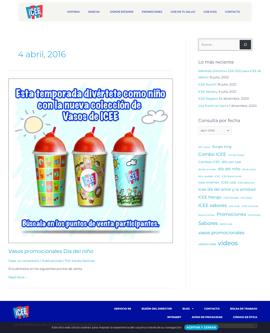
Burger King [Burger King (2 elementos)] (221, 147)
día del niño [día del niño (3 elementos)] (229, 169)
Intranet (174, 317)
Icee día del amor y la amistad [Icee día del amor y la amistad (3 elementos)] (226, 190)
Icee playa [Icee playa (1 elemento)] (246, 198)
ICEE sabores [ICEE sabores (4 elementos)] (212, 206)
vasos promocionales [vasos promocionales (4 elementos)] (221, 233)
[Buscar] (245, 44)
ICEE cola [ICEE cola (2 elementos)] (228, 183)
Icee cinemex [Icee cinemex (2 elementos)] (208, 183)
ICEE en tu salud (183, 11)
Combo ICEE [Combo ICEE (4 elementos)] (212, 155)
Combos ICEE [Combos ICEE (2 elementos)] (209, 162)
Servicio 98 (122, 308)
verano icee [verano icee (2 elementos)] (207, 245)
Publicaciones (54, 261)
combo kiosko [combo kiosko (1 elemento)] (236, 156)
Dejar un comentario (24, 261)
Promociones (152, 11)
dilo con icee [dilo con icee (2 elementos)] (231, 162)
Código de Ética (245, 317)
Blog (188, 309)
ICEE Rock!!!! (208, 84)
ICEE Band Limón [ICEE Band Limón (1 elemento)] (232, 177)
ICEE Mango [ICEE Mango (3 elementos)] (209, 197)
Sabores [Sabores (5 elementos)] (208, 224)
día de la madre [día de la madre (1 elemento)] (207, 170)
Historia (73, 11)
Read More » (18, 277)
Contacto (233, 12)
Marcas (95, 12)
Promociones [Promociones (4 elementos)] (231, 214)
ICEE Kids (210, 11)
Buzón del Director (157, 308)
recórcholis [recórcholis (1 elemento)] (254, 215)
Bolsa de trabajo (243, 308)
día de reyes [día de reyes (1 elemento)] (249, 170)
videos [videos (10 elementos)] (228, 243)
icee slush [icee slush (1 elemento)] (234, 206)
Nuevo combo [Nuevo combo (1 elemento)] (206, 215)
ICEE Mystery (208, 92)
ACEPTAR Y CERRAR (201, 327)
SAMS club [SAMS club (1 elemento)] (226, 224)
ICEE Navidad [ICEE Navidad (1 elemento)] (231, 198)
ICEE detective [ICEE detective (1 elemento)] (246, 183)
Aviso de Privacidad (207, 317)
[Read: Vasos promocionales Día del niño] (90, 161)
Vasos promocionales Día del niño (54, 251)
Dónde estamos (121, 11)
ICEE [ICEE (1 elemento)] (217, 177)
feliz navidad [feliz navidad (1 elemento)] (205, 177)
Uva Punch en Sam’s (214, 106)
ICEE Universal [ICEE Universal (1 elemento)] (250, 206)
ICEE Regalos (208, 99)
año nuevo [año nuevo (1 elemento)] (204, 147)
